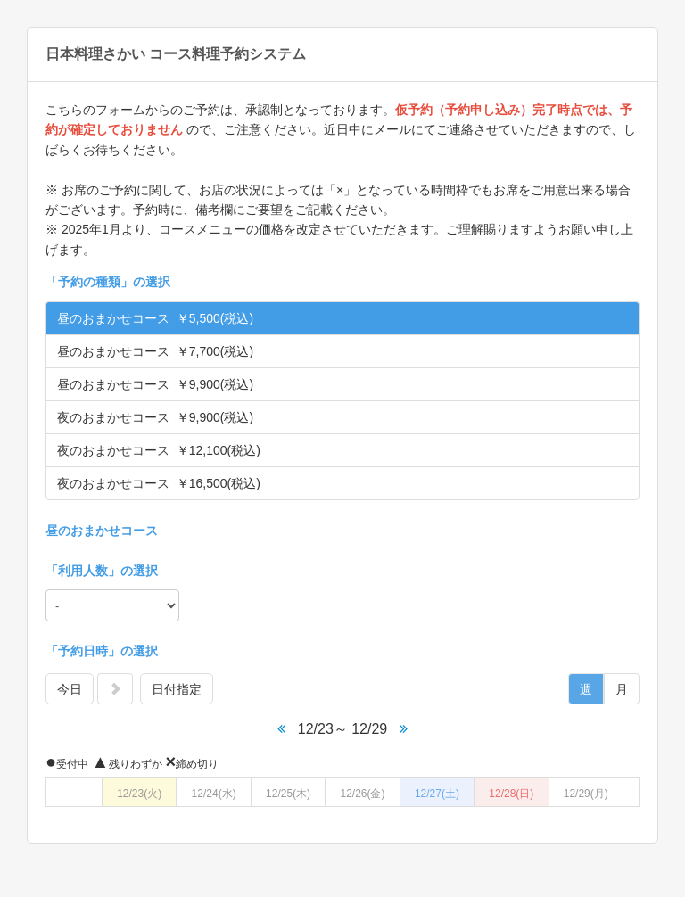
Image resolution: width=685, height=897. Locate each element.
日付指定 (177, 689)
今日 (69, 689)
